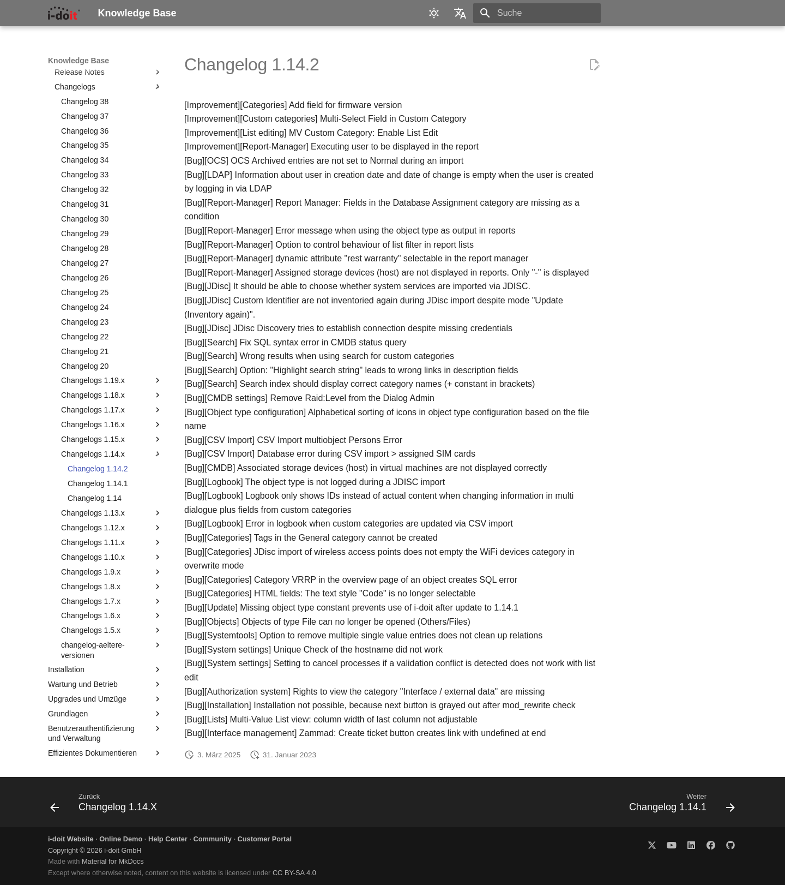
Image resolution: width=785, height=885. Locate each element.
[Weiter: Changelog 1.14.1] (679, 805)
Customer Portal (265, 839)
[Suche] (537, 13)
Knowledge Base (78, 60)
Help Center (168, 839)
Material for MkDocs (113, 861)
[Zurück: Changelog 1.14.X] (106, 805)
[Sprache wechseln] (460, 13)
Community (212, 839)
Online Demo (120, 839)
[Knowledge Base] (64, 13)
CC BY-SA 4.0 (294, 873)
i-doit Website (71, 839)
